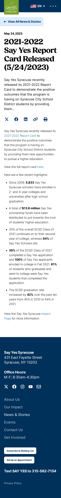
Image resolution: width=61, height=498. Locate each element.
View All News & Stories (24, 21)
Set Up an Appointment (19, 460)
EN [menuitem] (39, 6)
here (40, 167)
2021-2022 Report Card (20, 135)
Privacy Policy (12, 483)
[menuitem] (37, 6)
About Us (12, 399)
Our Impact (13, 407)
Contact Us (13, 430)
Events (10, 422)
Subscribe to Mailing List (20, 450)
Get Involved (14, 437)
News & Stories (17, 415)
